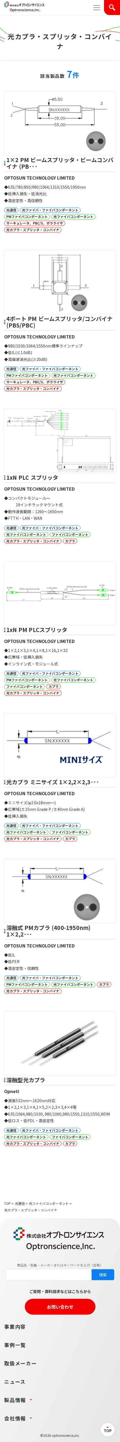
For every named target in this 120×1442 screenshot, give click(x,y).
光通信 (20, 1203)
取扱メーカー (20, 1363)
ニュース (15, 1381)
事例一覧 (15, 1344)
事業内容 (15, 1326)
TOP (7, 1203)
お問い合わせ (60, 1306)
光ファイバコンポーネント (49, 1203)
